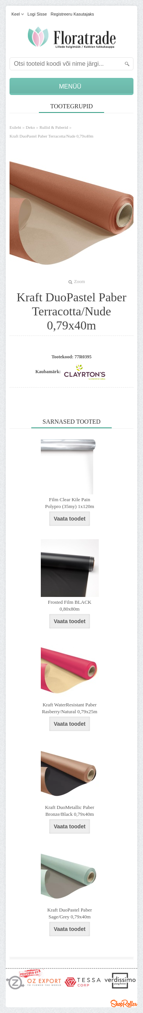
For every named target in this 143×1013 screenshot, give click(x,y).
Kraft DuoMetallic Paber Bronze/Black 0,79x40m (69, 810)
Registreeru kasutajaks (72, 14)
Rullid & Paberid (53, 127)
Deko (30, 127)
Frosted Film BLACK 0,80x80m (69, 605)
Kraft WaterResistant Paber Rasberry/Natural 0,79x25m (69, 708)
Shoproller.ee (124, 1003)
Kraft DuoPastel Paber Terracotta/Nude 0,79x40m (51, 136)
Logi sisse (37, 14)
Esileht (15, 127)
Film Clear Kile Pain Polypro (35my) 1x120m (69, 503)
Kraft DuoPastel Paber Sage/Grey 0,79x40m (69, 913)
